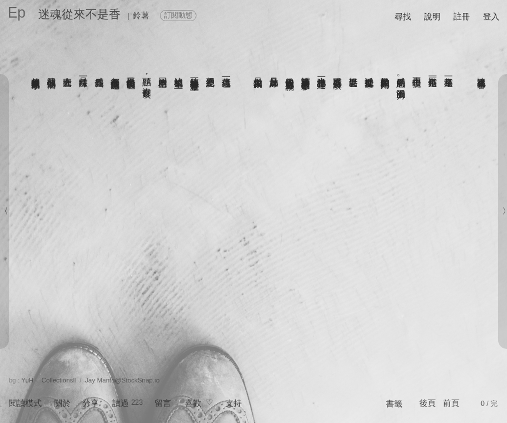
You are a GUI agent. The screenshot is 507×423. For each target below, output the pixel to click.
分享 (90, 403)
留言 (163, 403)
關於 (62, 403)
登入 (491, 16)
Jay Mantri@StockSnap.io (122, 380)
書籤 (394, 403)
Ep (17, 12)
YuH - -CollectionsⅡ (48, 380)
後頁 (427, 403)
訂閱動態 (178, 15)
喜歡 (193, 403)
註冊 (461, 16)
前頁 (451, 403)
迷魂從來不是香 (79, 14)
